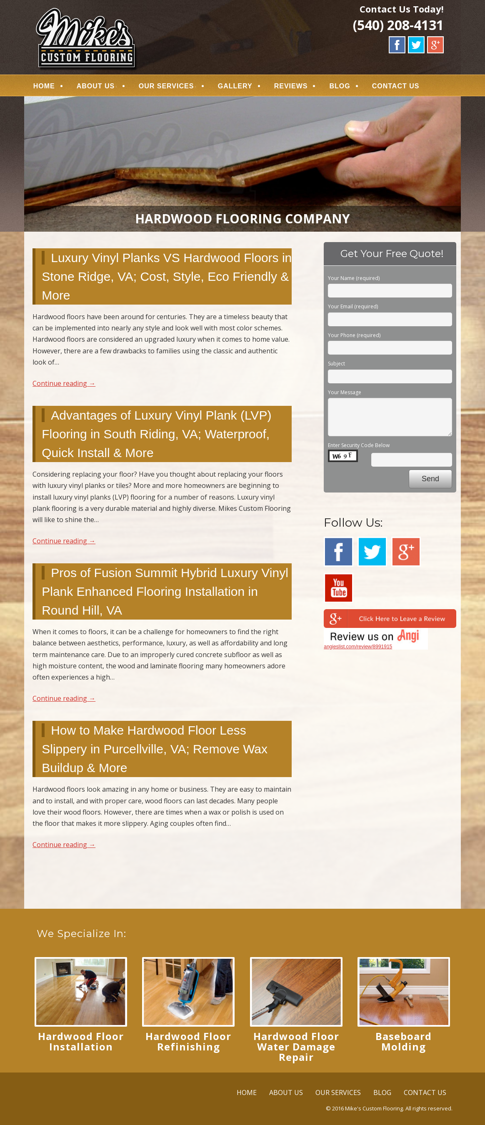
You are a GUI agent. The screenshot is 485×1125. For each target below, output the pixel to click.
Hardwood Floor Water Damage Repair (296, 1046)
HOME (44, 86)
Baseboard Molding (403, 1041)
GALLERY (235, 86)
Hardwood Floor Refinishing (188, 1041)
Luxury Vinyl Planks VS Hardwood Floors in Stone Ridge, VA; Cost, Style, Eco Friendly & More (167, 276)
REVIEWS (291, 86)
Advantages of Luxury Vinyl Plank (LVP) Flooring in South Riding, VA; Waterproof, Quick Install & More (156, 434)
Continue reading (63, 383)
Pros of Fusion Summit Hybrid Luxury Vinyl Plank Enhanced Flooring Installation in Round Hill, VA (165, 591)
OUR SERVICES (166, 86)
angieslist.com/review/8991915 (358, 647)
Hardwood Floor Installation (81, 1041)
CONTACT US (396, 86)
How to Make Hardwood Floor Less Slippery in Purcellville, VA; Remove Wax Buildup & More (155, 749)
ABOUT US (96, 86)
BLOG (340, 86)
